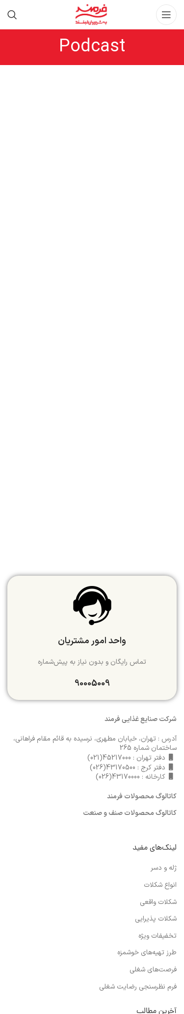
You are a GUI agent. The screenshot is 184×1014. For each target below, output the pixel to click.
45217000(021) (109, 758)
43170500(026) (112, 768)
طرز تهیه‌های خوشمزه (147, 953)
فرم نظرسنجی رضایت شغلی (138, 987)
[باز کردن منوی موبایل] (166, 14)
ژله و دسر (164, 868)
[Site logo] (92, 14)
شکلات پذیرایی (156, 919)
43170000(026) (118, 777)
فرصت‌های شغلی (153, 970)
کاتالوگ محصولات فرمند (142, 796)
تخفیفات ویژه (157, 936)
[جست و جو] (12, 14)
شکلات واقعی (158, 902)
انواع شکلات (160, 885)
